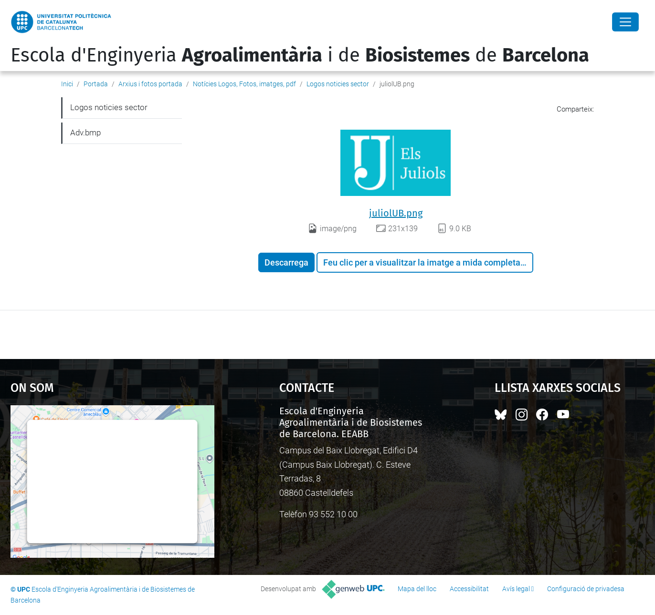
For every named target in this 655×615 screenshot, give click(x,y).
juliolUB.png (396, 213)
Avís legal (516, 589)
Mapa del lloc (417, 589)
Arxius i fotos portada (150, 84)
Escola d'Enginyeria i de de (300, 55)
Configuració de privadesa (585, 589)
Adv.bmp (85, 132)
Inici (67, 84)
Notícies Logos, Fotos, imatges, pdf (244, 84)
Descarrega (286, 262)
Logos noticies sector (337, 84)
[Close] (625, 21)
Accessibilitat (469, 589)
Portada (96, 84)
